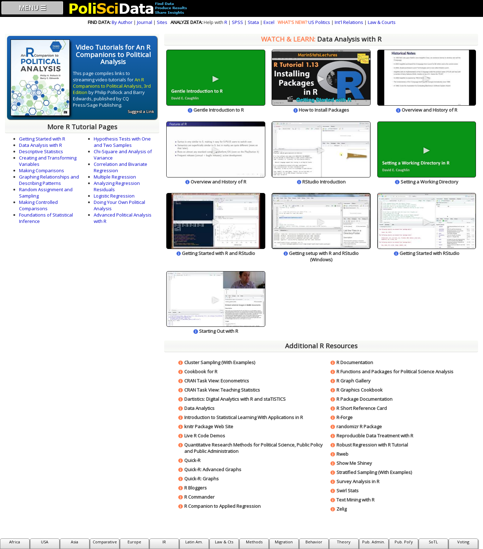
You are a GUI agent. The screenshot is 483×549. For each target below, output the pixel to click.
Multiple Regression (115, 177)
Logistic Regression (114, 196)
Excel (269, 22)
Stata (253, 22)
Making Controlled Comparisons (38, 205)
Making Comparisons (41, 170)
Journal (144, 22)
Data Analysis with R (40, 145)
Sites (162, 22)
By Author (122, 22)
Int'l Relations (349, 22)
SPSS (237, 22)
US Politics (319, 22)
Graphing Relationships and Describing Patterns (49, 180)
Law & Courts (382, 22)
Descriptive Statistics (41, 151)
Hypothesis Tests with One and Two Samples (122, 142)
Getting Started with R (42, 139)
